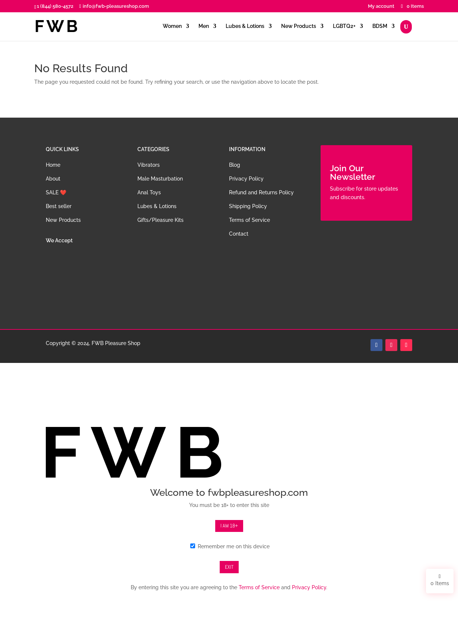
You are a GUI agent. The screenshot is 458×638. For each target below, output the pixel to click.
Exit (229, 567)
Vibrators (148, 165)
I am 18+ (229, 525)
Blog (234, 165)
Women (172, 26)
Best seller (58, 206)
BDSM (379, 26)
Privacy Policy (246, 179)
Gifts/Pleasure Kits (160, 220)
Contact (238, 234)
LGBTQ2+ (344, 26)
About (53, 179)
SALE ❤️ (56, 192)
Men (203, 26)
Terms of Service (249, 220)
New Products (298, 26)
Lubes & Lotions (245, 26)
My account (381, 6)
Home (53, 165)
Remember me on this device (230, 546)
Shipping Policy (248, 206)
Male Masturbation (160, 179)
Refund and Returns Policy (261, 192)
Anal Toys (149, 192)
